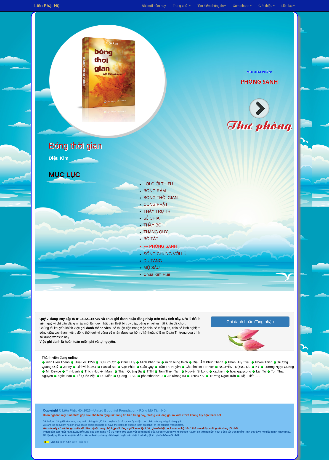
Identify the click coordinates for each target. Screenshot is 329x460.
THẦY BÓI (153, 225)
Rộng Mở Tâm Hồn (153, 410)
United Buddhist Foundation (114, 410)
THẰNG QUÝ (155, 232)
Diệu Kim (59, 158)
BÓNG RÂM (154, 191)
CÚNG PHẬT (155, 204)
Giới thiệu (266, 6)
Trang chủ (182, 6)
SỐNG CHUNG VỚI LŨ (164, 254)
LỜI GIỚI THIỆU (158, 184)
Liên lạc (288, 6)
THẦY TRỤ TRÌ (157, 211)
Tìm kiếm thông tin (211, 6)
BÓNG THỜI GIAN (160, 197)
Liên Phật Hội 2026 (76, 410)
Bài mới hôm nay (154, 6)
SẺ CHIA (151, 218)
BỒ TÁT (150, 239)
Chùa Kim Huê (156, 274)
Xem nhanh (242, 6)
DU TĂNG (152, 260)
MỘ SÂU (151, 267)
